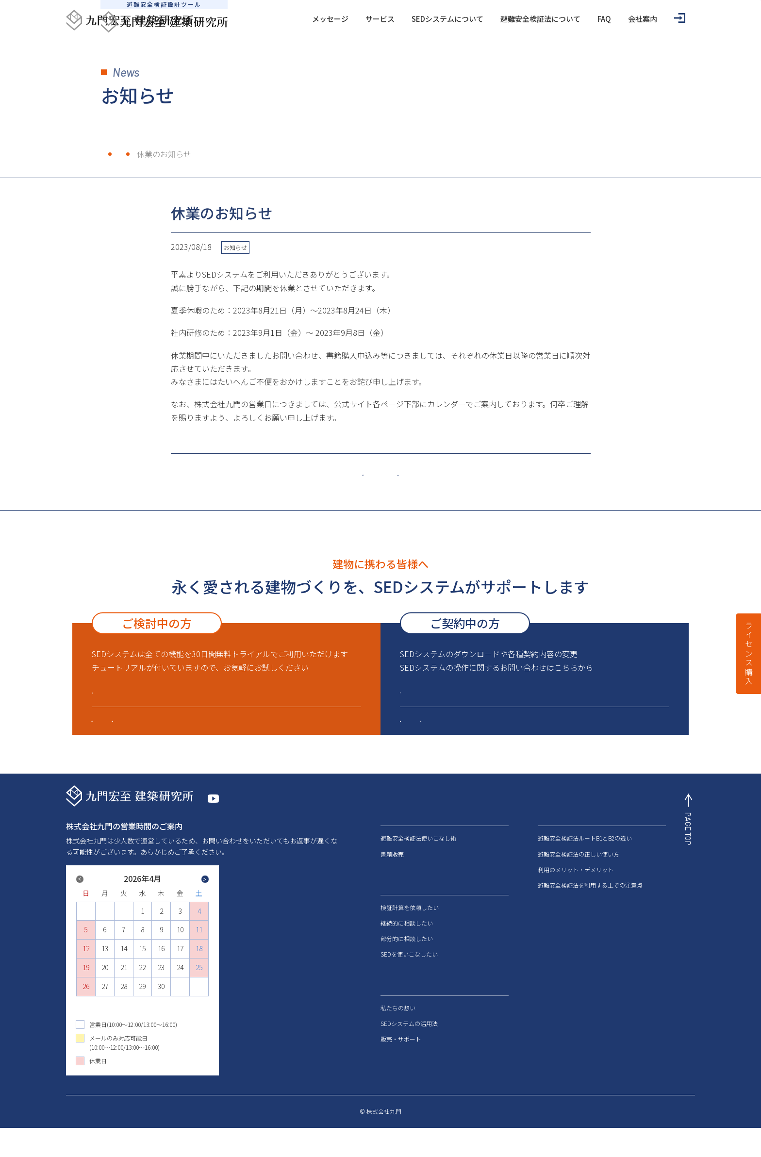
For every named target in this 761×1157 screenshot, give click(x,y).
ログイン (633, 18)
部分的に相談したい (406, 959)
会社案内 (589, 19)
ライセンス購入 (749, 653)
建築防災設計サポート (608, 734)
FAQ (551, 19)
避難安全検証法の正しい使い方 (578, 874)
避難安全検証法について (487, 19)
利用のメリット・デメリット (575, 890)
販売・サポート (234, 734)
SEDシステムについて (394, 19)
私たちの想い (397, 1028)
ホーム (112, 154)
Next (171, 912)
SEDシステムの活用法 (409, 1044)
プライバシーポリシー (611, 1141)
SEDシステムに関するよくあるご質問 (472, 734)
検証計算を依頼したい (409, 928)
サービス (327, 19)
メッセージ (277, 19)
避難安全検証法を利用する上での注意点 (590, 905)
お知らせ (157, 154)
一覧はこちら (384, 473)
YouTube (231, 825)
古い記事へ (455, 473)
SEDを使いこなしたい (409, 975)
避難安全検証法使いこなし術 (418, 859)
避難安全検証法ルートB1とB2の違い (585, 859)
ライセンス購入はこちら (148, 698)
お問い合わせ (559, 1007)
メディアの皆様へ (567, 953)
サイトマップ (677, 1141)
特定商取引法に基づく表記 (528, 1141)
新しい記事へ (310, 474)
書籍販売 (392, 874)
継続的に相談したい (406, 943)
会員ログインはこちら (451, 698)
